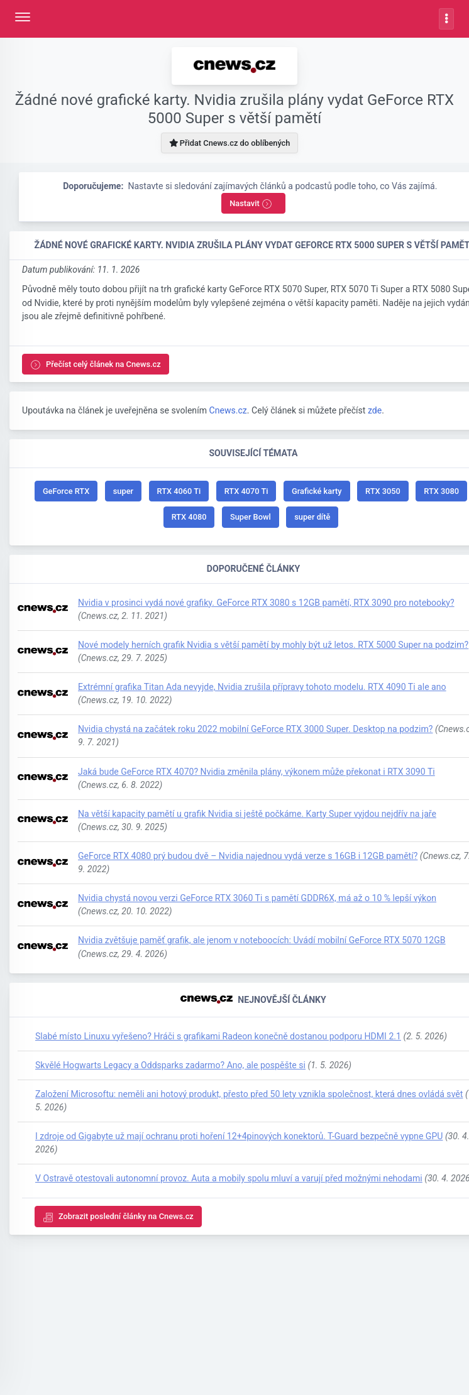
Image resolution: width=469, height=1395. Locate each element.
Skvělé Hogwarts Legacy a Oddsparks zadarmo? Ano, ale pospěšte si (170, 1065)
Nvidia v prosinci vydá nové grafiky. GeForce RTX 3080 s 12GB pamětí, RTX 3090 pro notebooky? (266, 603)
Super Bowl (250, 517)
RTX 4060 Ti (179, 491)
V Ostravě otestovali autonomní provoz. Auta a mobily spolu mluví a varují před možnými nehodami (228, 1178)
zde (375, 410)
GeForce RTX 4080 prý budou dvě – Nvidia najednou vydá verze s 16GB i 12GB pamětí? (247, 856)
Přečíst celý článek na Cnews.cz (95, 364)
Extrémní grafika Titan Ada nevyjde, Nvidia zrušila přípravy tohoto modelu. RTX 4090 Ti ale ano (262, 687)
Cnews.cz (227, 410)
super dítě (312, 517)
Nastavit (250, 204)
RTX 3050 (382, 491)
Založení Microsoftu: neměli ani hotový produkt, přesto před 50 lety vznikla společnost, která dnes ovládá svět (249, 1094)
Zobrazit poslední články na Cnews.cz (118, 1217)
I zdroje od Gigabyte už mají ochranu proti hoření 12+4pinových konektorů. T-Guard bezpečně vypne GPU (239, 1136)
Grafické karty (317, 491)
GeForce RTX (66, 491)
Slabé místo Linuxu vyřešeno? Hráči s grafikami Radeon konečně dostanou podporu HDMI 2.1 (218, 1036)
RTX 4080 (189, 517)
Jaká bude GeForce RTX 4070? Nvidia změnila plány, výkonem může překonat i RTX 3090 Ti (256, 772)
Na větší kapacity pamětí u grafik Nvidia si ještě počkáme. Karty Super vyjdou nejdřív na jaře (257, 814)
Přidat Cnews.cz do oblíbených (229, 143)
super (123, 491)
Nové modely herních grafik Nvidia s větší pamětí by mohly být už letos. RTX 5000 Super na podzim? (273, 645)
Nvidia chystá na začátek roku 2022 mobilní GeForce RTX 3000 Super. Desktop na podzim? (255, 729)
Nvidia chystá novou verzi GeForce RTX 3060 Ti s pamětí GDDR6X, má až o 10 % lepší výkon (257, 898)
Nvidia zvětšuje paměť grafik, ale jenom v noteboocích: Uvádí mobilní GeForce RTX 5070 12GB (262, 940)
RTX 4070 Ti (246, 491)
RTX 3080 (441, 491)
